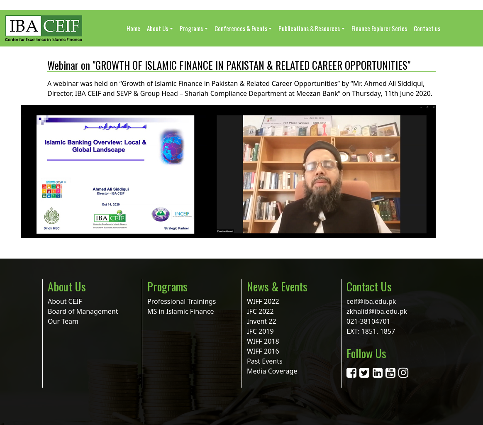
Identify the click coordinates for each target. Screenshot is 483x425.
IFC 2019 (260, 331)
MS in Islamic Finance (180, 311)
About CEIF (65, 301)
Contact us (427, 28)
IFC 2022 (260, 311)
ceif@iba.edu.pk (371, 301)
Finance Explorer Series (379, 28)
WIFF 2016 (263, 351)
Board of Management (83, 311)
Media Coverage (272, 371)
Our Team (63, 321)
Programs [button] (191, 28)
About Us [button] (157, 28)
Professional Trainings (181, 301)
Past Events (265, 361)
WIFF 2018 (263, 341)
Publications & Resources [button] (309, 28)
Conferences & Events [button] (241, 28)
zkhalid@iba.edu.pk (376, 311)
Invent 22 (261, 321)
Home (133, 28)
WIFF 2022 (263, 301)
